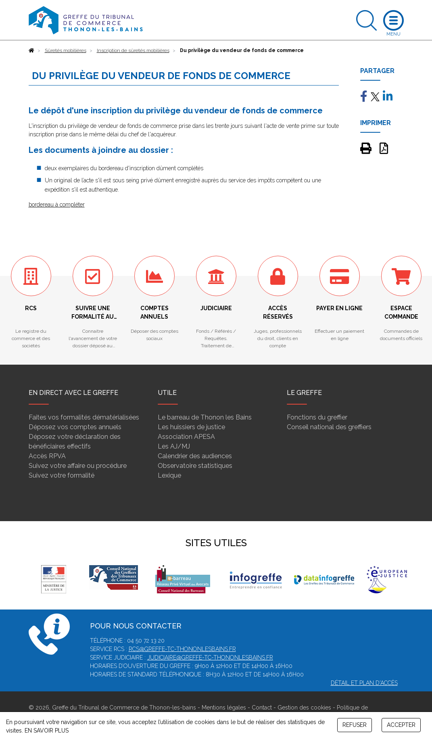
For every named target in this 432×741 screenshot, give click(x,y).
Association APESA (186, 436)
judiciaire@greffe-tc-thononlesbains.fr (210, 657)
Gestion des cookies (304, 707)
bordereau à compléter (57, 204)
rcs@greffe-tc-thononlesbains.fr (182, 649)
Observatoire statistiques (195, 466)
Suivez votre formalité (61, 475)
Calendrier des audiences (195, 456)
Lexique (169, 475)
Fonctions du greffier (317, 417)
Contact (262, 707)
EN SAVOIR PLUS (47, 730)
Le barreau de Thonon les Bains (205, 417)
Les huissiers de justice (191, 427)
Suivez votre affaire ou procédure (78, 466)
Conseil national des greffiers (329, 427)
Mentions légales (224, 707)
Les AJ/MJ (174, 446)
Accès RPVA (47, 456)
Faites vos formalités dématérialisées (84, 417)
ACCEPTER (401, 725)
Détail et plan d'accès (364, 683)
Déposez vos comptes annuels (75, 427)
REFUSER (354, 725)
